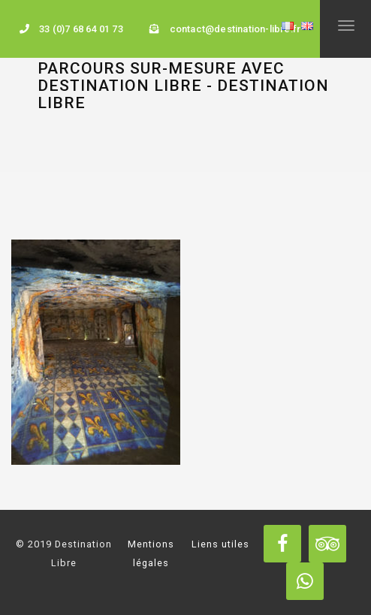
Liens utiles (220, 544)
